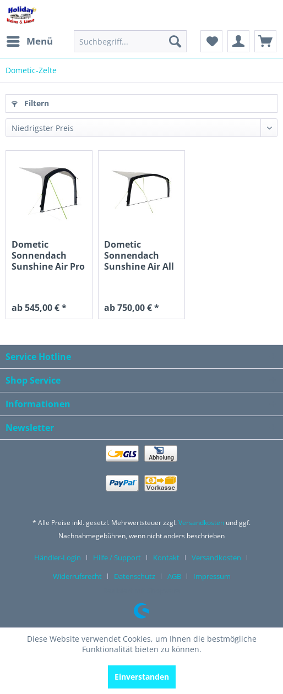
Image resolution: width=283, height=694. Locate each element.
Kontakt (166, 557)
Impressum (212, 576)
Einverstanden (142, 676)
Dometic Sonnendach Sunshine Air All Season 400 (139, 255)
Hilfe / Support (117, 557)
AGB (174, 576)
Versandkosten (201, 522)
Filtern (30, 103)
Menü (30, 39)
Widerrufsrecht (77, 576)
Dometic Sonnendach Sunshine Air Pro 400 (48, 255)
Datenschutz (134, 576)
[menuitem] (29, 41)
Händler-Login (57, 557)
